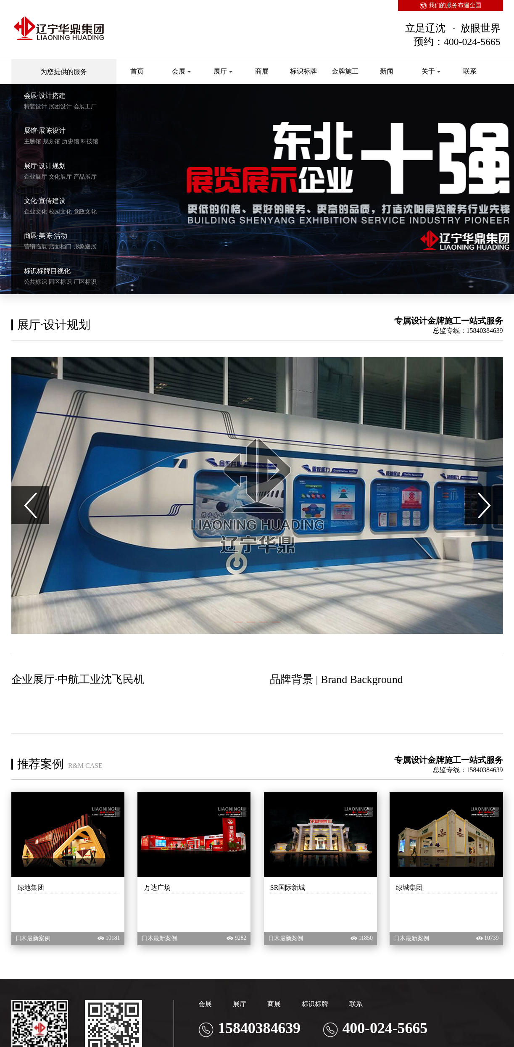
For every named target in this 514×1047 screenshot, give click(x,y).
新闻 (386, 71)
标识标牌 (303, 71)
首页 (137, 71)
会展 (181, 71)
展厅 (223, 71)
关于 (431, 71)
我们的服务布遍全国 (450, 5)
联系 (470, 71)
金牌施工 (345, 71)
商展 (262, 71)
